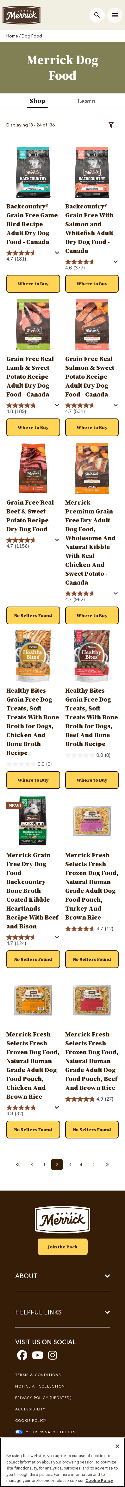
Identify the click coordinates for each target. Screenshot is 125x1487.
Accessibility (30, 1409)
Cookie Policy (31, 1420)
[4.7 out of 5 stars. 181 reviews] (29, 256)
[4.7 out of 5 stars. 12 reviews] (89, 929)
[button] (33, 284)
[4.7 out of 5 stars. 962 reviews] (88, 597)
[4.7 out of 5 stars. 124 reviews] (29, 940)
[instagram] (52, 1357)
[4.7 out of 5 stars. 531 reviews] (88, 409)
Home (12, 36)
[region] (62, 1462)
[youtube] (37, 1357)
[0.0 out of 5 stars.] (29, 764)
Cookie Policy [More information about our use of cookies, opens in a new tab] (99, 1480)
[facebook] (22, 1357)
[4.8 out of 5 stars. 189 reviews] (29, 409)
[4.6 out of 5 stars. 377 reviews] (88, 265)
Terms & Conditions (38, 1374)
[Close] (117, 1446)
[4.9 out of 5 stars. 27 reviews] (89, 1099)
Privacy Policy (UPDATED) (43, 1397)
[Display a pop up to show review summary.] (57, 253)
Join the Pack (63, 1247)
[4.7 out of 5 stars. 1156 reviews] (29, 543)
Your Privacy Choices (51, 1431)
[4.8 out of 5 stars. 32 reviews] (29, 1111)
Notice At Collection (40, 1386)
